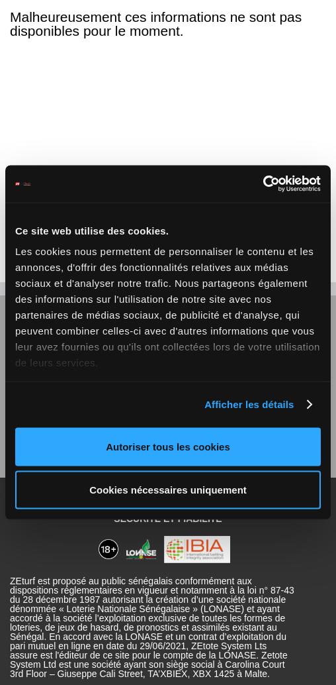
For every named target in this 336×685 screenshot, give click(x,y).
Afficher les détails (249, 404)
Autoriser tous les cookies (168, 446)
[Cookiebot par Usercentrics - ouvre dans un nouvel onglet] (263, 184)
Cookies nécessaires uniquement (168, 490)
